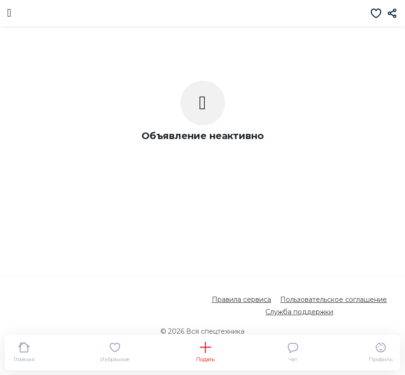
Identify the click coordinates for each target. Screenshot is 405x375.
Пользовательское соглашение (333, 299)
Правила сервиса (241, 299)
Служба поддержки (299, 312)
